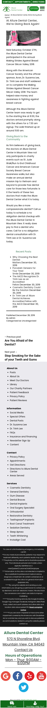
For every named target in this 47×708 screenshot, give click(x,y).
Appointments (17, 460)
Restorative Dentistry (21, 515)
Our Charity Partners (21, 388)
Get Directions (17, 464)
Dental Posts (16, 420)
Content (14, 444)
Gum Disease (17, 495)
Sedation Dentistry (20, 527)
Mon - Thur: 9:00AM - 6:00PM (23, 661)
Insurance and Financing (23, 436)
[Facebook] (17, 675)
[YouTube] (41, 675)
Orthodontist (17, 511)
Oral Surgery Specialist (22, 507)
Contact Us (23, 650)
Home (7, 15)
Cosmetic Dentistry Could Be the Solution (26, 289)
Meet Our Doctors (19, 380)
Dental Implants (18, 503)
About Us (14, 376)
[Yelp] (29, 675)
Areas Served (17, 475)
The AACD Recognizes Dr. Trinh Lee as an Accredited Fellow (26, 280)
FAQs (12, 432)
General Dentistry (19, 491)
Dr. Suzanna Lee (18, 424)
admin (12, 318)
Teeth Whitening (19, 535)
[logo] (13, 10)
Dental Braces (17, 499)
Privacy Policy (17, 396)
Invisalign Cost (18, 539)
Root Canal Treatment (22, 523)
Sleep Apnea (16, 531)
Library (13, 384)
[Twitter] (23, 687)
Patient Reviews (18, 400)
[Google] (5, 675)
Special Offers (17, 416)
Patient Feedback (19, 392)
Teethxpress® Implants (22, 519)
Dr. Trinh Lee (16, 428)
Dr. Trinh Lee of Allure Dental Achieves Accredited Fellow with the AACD (25, 299)
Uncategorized (29, 320)
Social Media (17, 412)
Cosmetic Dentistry (20, 487)
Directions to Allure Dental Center (24, 470)
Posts (13, 372)
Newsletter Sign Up (20, 440)
